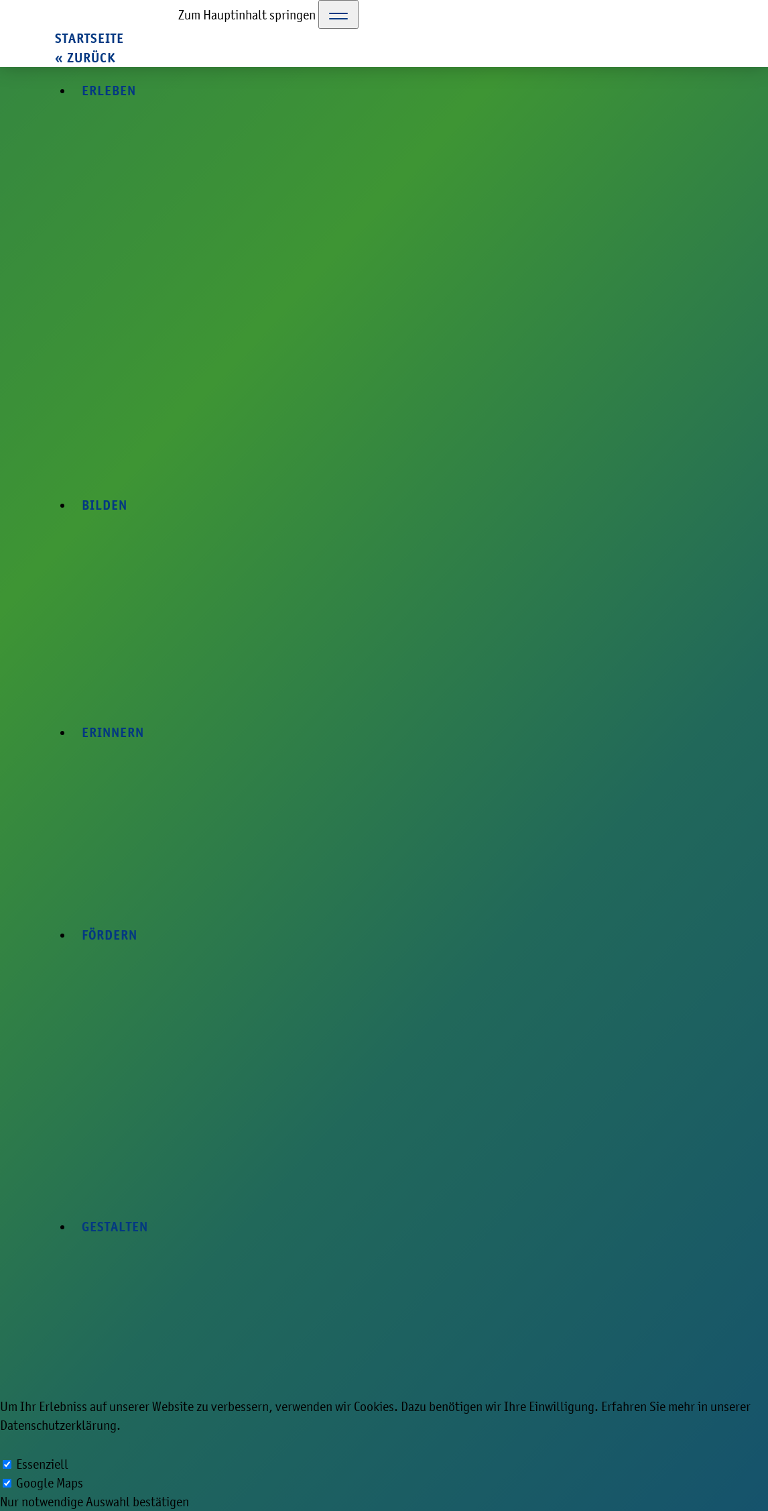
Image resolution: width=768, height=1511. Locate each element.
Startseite (89, 38)
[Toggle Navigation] (338, 14)
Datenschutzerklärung (58, 1425)
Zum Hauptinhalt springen (247, 15)
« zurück (85, 58)
